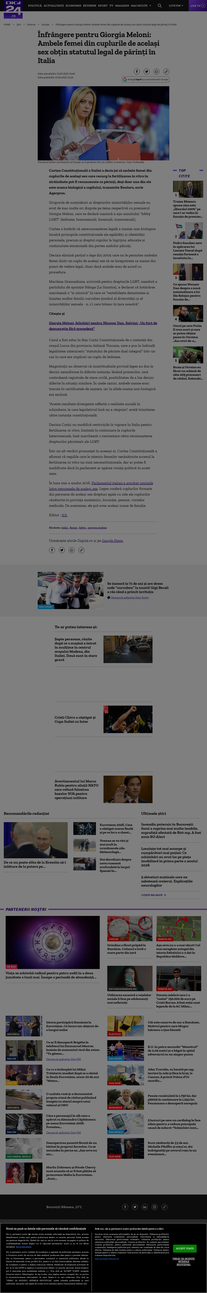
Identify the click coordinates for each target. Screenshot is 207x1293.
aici (47, 1270)
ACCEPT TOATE (185, 1248)
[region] (103, 1258)
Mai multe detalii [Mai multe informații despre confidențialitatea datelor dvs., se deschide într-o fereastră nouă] (23, 1246)
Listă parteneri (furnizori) (107, 1258)
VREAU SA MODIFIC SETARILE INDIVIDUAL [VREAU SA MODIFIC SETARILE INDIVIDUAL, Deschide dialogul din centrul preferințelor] (183, 1261)
